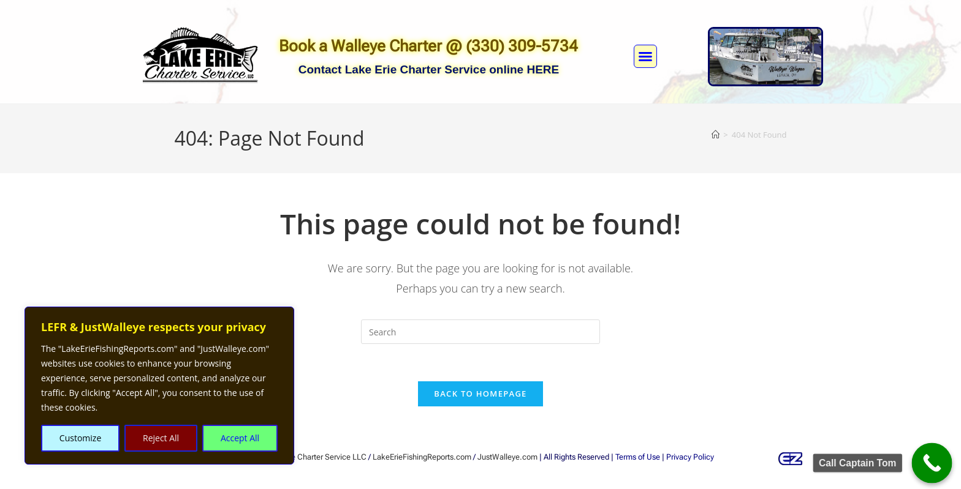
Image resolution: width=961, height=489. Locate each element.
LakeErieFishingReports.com (422, 456)
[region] (159, 386)
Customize (80, 438)
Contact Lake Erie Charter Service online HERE (429, 69)
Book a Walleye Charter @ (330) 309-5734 (428, 46)
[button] (645, 56)
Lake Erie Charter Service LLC (315, 456)
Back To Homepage (480, 393)
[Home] (716, 134)
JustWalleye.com (507, 456)
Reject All (161, 438)
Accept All (240, 438)
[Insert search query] (480, 331)
